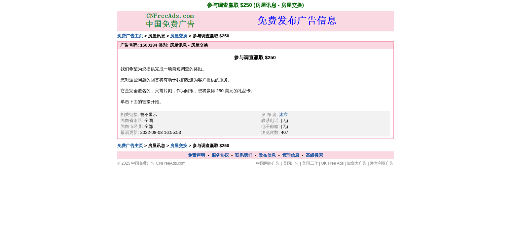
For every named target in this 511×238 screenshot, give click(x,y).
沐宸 (283, 114)
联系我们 (243, 155)
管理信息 (290, 155)
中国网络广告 (268, 163)
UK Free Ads (332, 163)
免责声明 (196, 155)
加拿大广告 (357, 163)
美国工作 (310, 163)
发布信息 (267, 155)
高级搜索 (314, 155)
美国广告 (291, 163)
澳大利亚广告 (382, 163)
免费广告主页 (130, 35)
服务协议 (220, 155)
